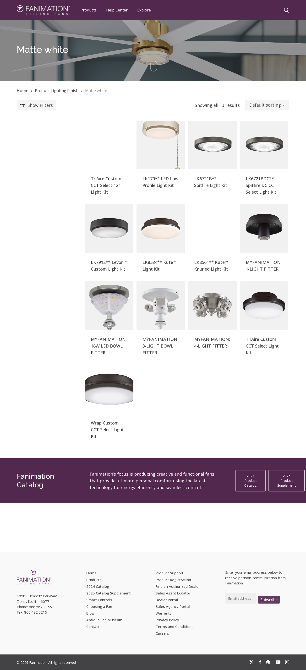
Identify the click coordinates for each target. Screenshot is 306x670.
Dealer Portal (167, 599)
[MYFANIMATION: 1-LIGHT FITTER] (255, 247)
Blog (90, 613)
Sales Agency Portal (173, 606)
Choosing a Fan (99, 606)
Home (22, 90)
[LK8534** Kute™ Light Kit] (118, 247)
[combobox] (267, 105)
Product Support (170, 573)
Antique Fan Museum (104, 619)
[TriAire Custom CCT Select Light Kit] (255, 341)
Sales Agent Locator (173, 593)
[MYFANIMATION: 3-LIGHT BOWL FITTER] (118, 341)
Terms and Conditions (174, 626)
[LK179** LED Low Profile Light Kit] (118, 153)
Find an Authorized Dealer (178, 586)
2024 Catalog (97, 586)
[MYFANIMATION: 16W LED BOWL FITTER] (49, 341)
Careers (162, 633)
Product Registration (173, 579)
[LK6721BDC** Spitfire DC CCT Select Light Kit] (255, 153)
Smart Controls (99, 599)
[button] (250, 529)
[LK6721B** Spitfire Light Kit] (186, 153)
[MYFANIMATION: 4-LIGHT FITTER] (186, 341)
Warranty (164, 613)
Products (94, 579)
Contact (93, 626)
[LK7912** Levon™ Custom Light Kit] (49, 247)
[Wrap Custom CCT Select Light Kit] (49, 435)
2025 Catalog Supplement (108, 593)
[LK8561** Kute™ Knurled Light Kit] (186, 247)
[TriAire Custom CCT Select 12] (49, 153)
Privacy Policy (167, 619)
